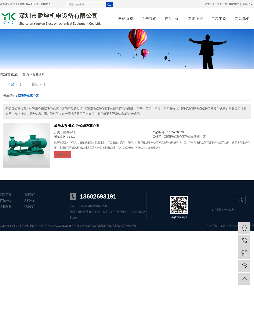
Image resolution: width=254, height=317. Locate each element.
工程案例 (219, 18)
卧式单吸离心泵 (195, 136)
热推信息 (210, 4)
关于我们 (149, 18)
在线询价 (63, 154)
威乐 (89, 225)
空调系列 (69, 132)
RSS (244, 4)
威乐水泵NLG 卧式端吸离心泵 (76, 126)
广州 (228, 225)
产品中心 (172, 18)
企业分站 (222, 4)
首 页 (25, 74)
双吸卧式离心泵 (174, 136)
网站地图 (234, 4)
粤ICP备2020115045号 (61, 225)
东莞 (234, 225)
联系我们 (242, 18)
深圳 (222, 225)
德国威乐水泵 (111, 225)
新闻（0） (39, 84)
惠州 (251, 225)
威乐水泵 (98, 225)
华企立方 (229, 209)
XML (251, 4)
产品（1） (15, 84)
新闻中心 (195, 18)
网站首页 (126, 18)
